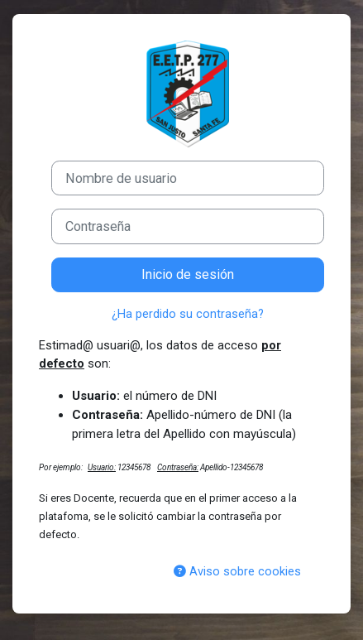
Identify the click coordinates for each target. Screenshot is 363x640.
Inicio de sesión (187, 274)
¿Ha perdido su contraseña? (188, 313)
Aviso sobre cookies (237, 571)
